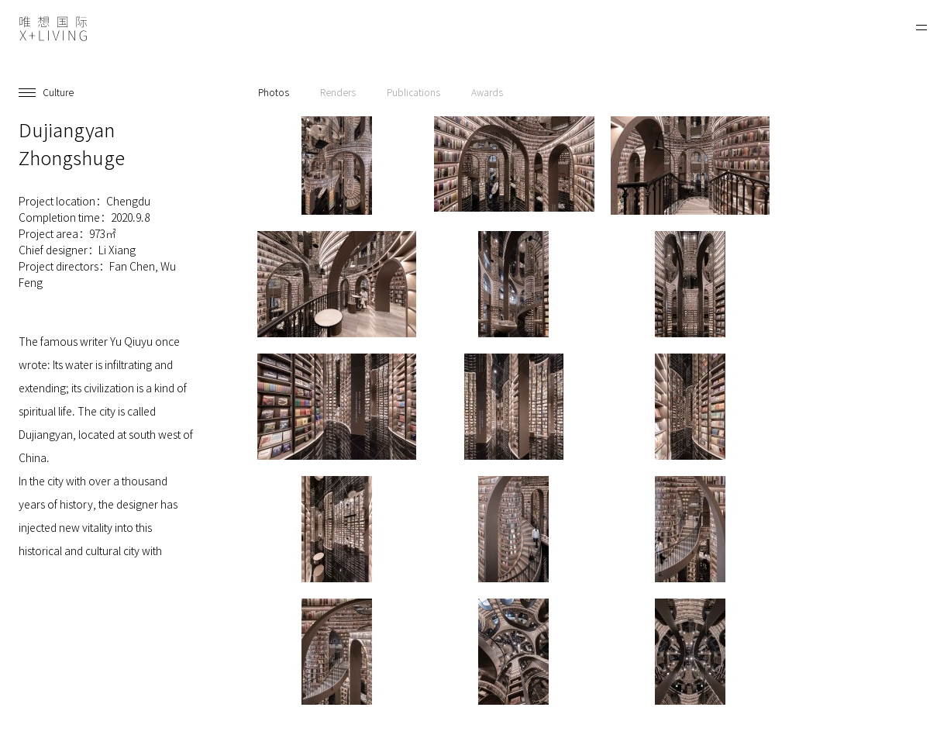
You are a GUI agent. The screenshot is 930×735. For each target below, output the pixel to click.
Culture (58, 92)
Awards (487, 92)
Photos (273, 92)
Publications (413, 92)
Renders (338, 92)
